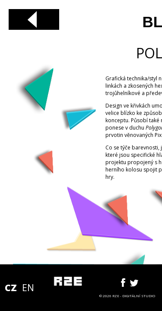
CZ (11, 288)
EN (28, 288)
